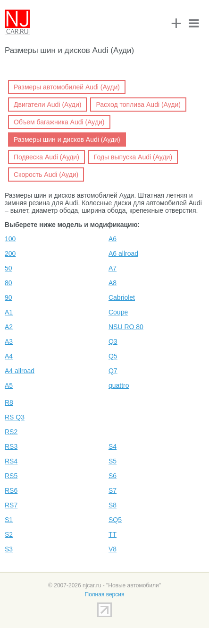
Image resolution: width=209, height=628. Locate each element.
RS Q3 (15, 417)
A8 (113, 283)
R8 (9, 402)
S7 (113, 490)
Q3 (113, 341)
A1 (9, 312)
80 (8, 283)
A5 (9, 385)
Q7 (113, 371)
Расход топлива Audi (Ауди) (138, 104)
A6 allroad (123, 253)
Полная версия (105, 594)
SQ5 (115, 519)
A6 (113, 239)
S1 (9, 519)
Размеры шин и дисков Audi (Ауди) (67, 139)
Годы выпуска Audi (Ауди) (133, 157)
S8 (113, 505)
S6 (113, 476)
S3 (9, 549)
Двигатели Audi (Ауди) (47, 104)
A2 (9, 327)
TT (113, 534)
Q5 (113, 356)
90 (8, 297)
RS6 (11, 490)
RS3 (11, 446)
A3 (9, 341)
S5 (113, 461)
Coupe (118, 312)
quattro (119, 385)
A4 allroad (19, 371)
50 (8, 268)
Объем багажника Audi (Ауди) (59, 122)
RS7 (11, 505)
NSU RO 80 (126, 327)
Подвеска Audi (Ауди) (46, 157)
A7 (113, 268)
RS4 (11, 461)
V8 (113, 549)
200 (10, 253)
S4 (113, 446)
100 (10, 239)
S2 (9, 534)
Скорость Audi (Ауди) (46, 174)
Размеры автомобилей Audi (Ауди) (67, 87)
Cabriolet (122, 297)
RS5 (11, 476)
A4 (9, 356)
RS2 (11, 432)
